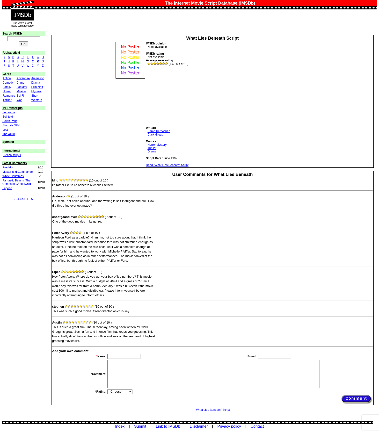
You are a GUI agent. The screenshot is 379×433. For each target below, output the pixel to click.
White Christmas (13, 176)
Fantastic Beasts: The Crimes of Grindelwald (16, 182)
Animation (37, 78)
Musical (21, 91)
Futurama (8, 112)
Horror (7, 91)
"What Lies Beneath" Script (212, 409)
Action (7, 78)
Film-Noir (37, 87)
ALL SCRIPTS (24, 199)
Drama (35, 82)
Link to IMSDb (168, 426)
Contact (257, 426)
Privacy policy (229, 426)
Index (119, 426)
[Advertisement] (182, 96)
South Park (9, 121)
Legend (7, 188)
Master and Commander (18, 171)
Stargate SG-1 (11, 125)
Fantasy (21, 87)
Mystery (36, 91)
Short (34, 95)
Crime (20, 82)
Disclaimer (199, 426)
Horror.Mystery (157, 144)
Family (7, 87)
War (19, 100)
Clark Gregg (155, 134)
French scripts (12, 155)
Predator (8, 167)
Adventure (23, 78)
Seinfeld (7, 116)
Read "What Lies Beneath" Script (167, 165)
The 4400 (8, 134)
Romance (9, 95)
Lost (5, 129)
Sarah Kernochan (158, 131)
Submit (140, 426)
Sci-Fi (20, 95)
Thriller (7, 100)
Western (36, 100)
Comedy (8, 82)
